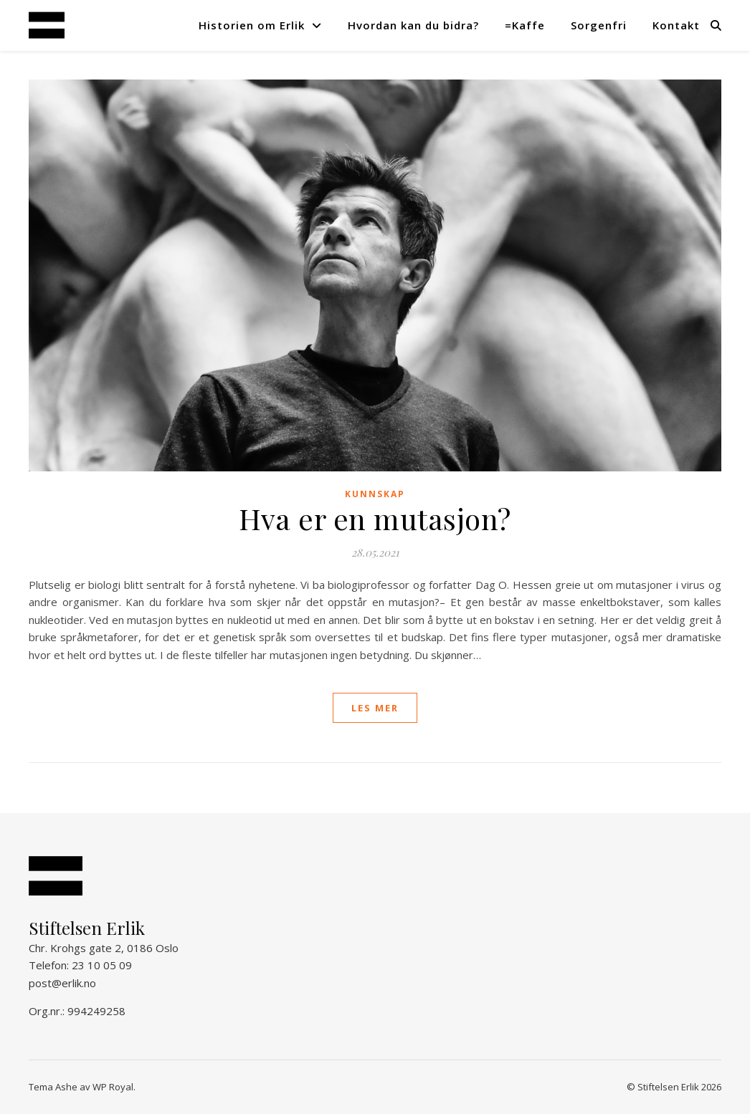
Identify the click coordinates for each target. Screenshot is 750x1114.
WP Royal (112, 1086)
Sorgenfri (599, 25)
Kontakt (676, 25)
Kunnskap (375, 494)
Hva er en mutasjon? (375, 518)
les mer (375, 707)
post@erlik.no (62, 983)
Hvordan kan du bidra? (413, 25)
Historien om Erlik (252, 25)
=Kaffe (525, 25)
